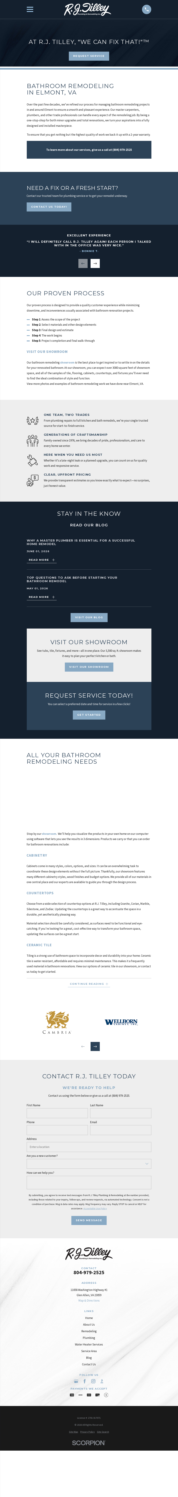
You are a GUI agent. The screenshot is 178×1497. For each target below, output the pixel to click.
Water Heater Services (89, 1344)
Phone (31, 1122)
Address (32, 1139)
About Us (89, 1324)
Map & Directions (89, 1300)
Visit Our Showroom (89, 666)
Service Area (89, 1351)
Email (93, 1122)
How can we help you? (40, 1173)
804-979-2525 (89, 1272)
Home (89, 1318)
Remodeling (89, 1331)
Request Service (89, 56)
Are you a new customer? (42, 1156)
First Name (33, 1105)
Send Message (89, 1220)
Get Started (89, 714)
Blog (89, 1358)
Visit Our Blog (89, 617)
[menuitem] (73, 1432)
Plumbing (89, 1338)
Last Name (96, 1105)
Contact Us (89, 1364)
